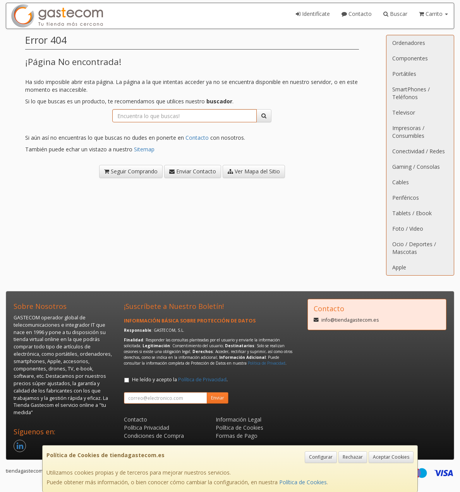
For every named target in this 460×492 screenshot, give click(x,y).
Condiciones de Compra (154, 435)
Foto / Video (407, 228)
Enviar (217, 397)
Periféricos (405, 197)
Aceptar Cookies (391, 457)
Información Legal (238, 419)
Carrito (433, 13)
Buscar (395, 13)
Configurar (321, 457)
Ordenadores (408, 42)
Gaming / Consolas (416, 166)
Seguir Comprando (131, 171)
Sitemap (144, 149)
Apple (399, 267)
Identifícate (313, 13)
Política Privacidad (146, 427)
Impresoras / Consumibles (408, 131)
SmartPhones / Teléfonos (411, 93)
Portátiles (404, 73)
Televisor (403, 112)
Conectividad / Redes (418, 151)
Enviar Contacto (192, 171)
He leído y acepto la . (180, 379)
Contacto (357, 13)
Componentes (410, 58)
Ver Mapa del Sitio (254, 171)
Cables (400, 182)
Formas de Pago (236, 435)
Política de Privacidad (266, 363)
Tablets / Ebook (412, 213)
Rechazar (353, 457)
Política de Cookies (303, 482)
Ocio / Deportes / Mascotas (414, 247)
